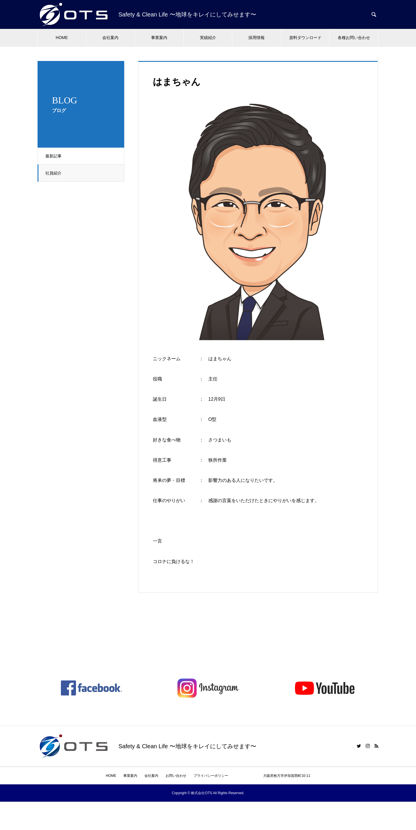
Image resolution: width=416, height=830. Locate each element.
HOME (62, 37)
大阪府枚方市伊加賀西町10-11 (272, 776)
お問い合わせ (176, 776)
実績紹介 (208, 37)
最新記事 (55, 156)
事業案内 (159, 37)
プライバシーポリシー (211, 776)
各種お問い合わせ (354, 37)
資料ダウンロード (305, 37)
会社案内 (110, 37)
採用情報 (256, 37)
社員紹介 (55, 173)
